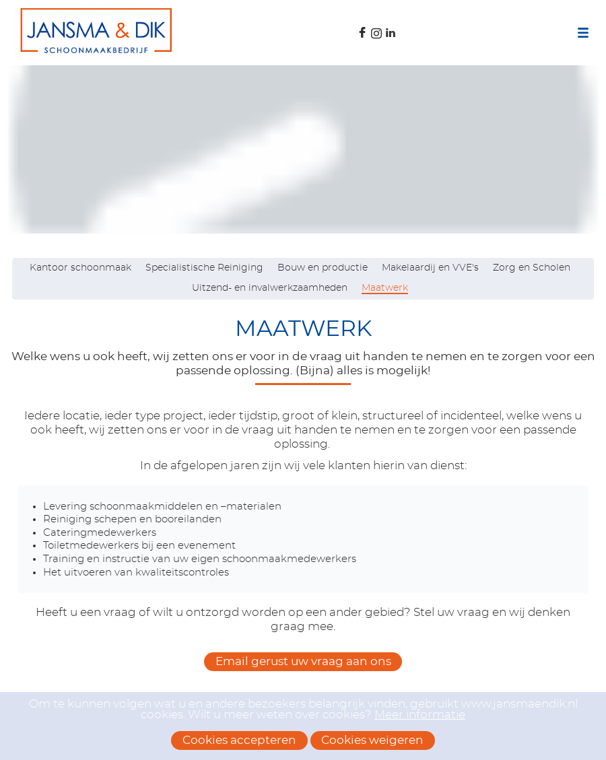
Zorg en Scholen (531, 268)
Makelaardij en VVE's (430, 268)
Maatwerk (385, 288)
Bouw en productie (322, 268)
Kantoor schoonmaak (80, 268)
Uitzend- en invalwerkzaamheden (269, 288)
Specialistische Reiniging (204, 268)
